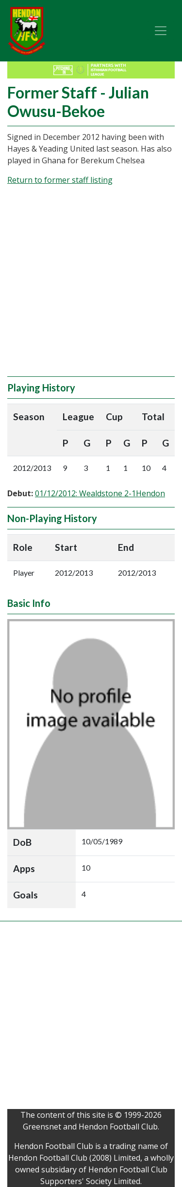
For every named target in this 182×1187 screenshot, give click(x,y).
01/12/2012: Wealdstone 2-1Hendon (100, 493)
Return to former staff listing (60, 180)
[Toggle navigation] (160, 30)
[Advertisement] (91, 285)
